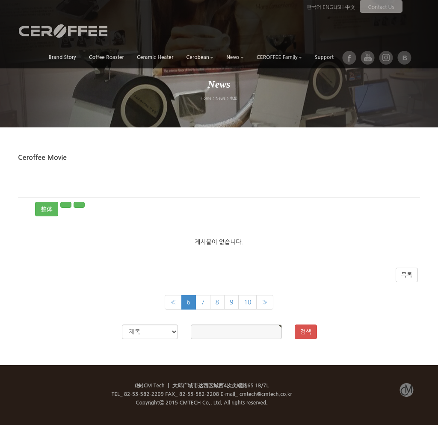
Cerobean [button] (199, 57)
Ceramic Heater (155, 57)
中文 (350, 7)
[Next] (264, 302)
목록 (406, 275)
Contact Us (381, 7)
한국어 (314, 7)
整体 (47, 209)
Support (324, 57)
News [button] (235, 57)
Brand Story (62, 57)
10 (247, 302)
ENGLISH (333, 7)
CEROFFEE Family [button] (279, 57)
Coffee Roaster (106, 57)
